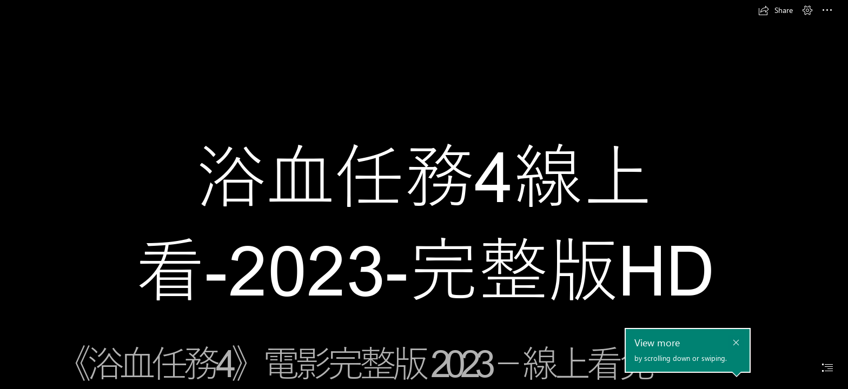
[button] (775, 10)
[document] (424, 194)
